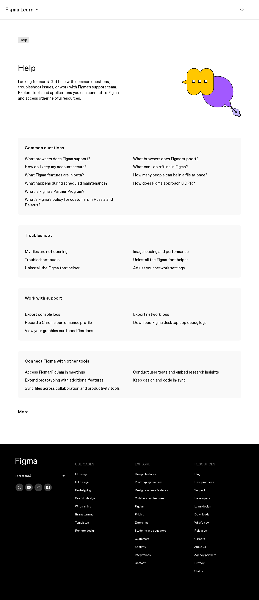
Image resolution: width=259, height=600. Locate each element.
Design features (145, 474)
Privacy (199, 563)
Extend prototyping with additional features (64, 380)
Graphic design (85, 498)
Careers (199, 538)
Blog (197, 474)
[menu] (40, 476)
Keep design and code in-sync (159, 380)
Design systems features (151, 490)
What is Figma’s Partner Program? (54, 191)
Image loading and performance (161, 251)
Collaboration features (149, 498)
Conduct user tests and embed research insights (176, 372)
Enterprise (142, 522)
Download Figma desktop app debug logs (170, 322)
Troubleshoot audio (42, 260)
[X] (19, 487)
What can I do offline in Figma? (160, 167)
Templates (82, 522)
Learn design (202, 506)
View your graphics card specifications (59, 330)
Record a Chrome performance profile (58, 322)
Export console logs (42, 314)
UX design (82, 482)
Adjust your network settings (159, 268)
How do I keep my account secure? (55, 167)
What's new (202, 522)
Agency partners (205, 555)
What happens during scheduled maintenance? (66, 183)
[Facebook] (48, 487)
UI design (81, 474)
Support (199, 490)
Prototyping (83, 490)
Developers (202, 498)
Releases (200, 530)
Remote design (85, 530)
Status (198, 571)
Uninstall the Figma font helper (52, 268)
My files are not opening (46, 251)
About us (200, 546)
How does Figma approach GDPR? (164, 183)
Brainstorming (84, 514)
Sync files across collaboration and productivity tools (72, 388)
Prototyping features (149, 482)
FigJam (139, 506)
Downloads (201, 514)
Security (140, 546)
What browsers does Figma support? (57, 159)
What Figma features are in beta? (54, 175)
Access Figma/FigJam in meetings (55, 372)
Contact (140, 563)
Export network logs (151, 314)
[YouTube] (29, 487)
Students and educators (150, 530)
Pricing (139, 514)
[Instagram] (38, 487)
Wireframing (83, 506)
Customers (142, 538)
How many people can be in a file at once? (170, 175)
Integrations (143, 555)
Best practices (204, 482)
